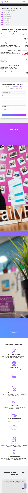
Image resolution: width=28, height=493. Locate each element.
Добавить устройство (14, 111)
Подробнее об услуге (3, 55)
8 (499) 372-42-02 (24, 1)
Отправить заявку (14, 115)
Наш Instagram (14, 332)
